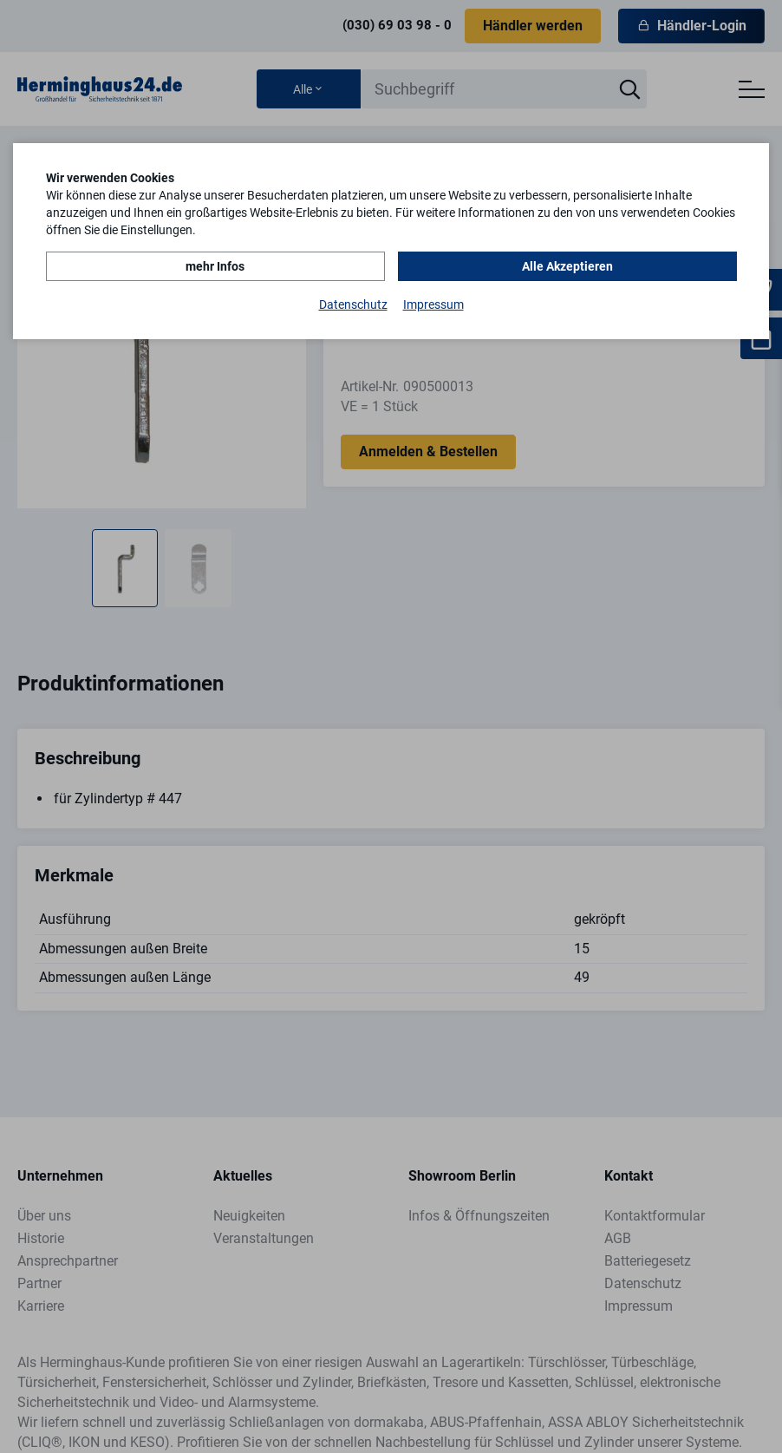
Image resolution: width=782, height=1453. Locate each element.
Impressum (433, 304)
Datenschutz (353, 304)
